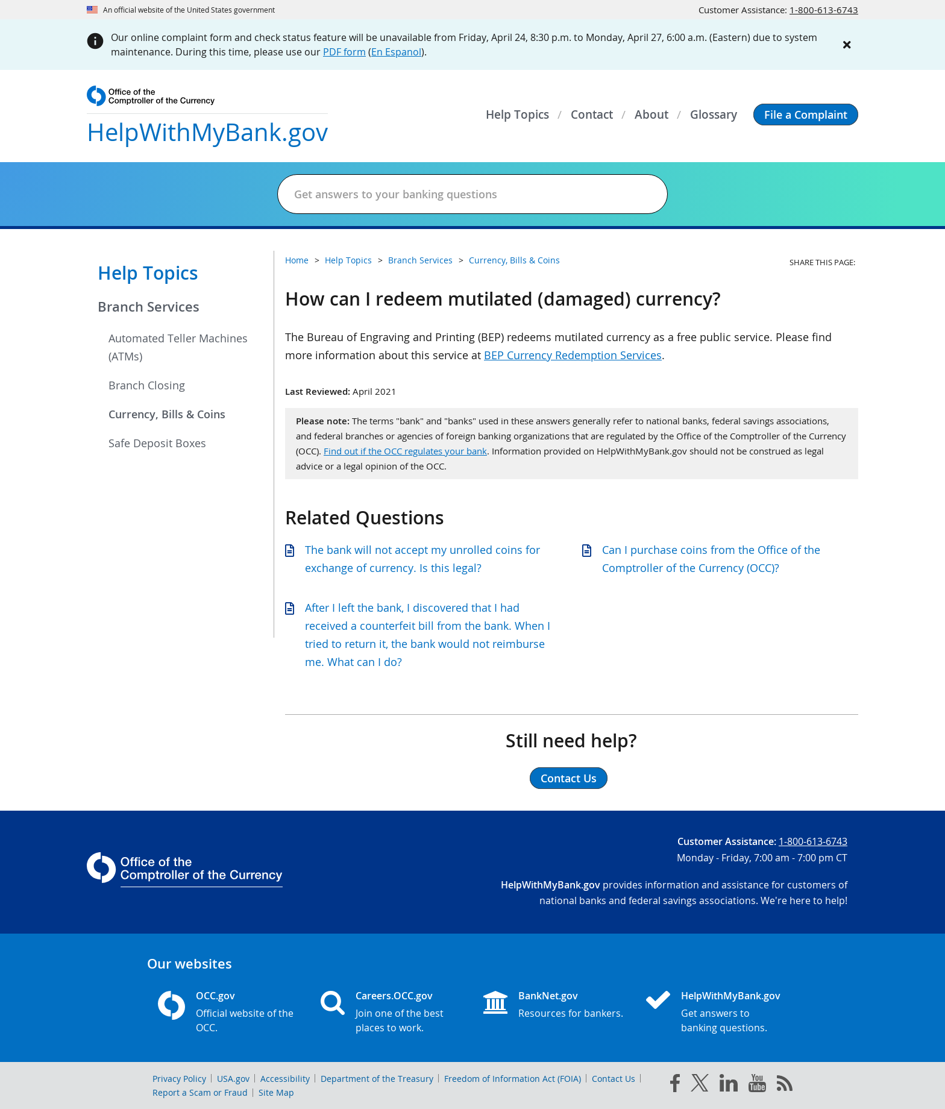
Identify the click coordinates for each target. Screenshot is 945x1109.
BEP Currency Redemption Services (573, 355)
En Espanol (396, 51)
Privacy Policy (179, 1078)
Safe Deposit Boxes (157, 443)
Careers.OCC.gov (394, 995)
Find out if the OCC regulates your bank (405, 451)
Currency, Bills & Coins (166, 414)
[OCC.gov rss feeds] (785, 1085)
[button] (805, 114)
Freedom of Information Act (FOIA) (512, 1078)
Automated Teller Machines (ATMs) (178, 347)
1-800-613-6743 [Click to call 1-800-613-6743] (824, 10)
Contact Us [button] (569, 778)
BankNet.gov (548, 995)
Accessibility (285, 1078)
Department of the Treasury (377, 1078)
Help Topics (148, 273)
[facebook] (675, 1085)
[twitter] (700, 1085)
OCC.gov (215, 995)
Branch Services (148, 307)
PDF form (344, 51)
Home (297, 260)
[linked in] (729, 1085)
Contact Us (613, 1078)
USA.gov (233, 1078)
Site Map (276, 1092)
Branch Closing (146, 385)
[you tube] (757, 1085)
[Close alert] (847, 44)
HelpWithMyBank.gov (730, 995)
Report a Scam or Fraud (200, 1092)
